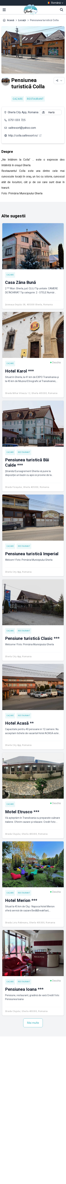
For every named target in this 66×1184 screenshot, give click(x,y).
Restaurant (35, 98)
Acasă (10, 20)
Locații (22, 20)
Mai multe (33, 1022)
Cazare (18, 98)
